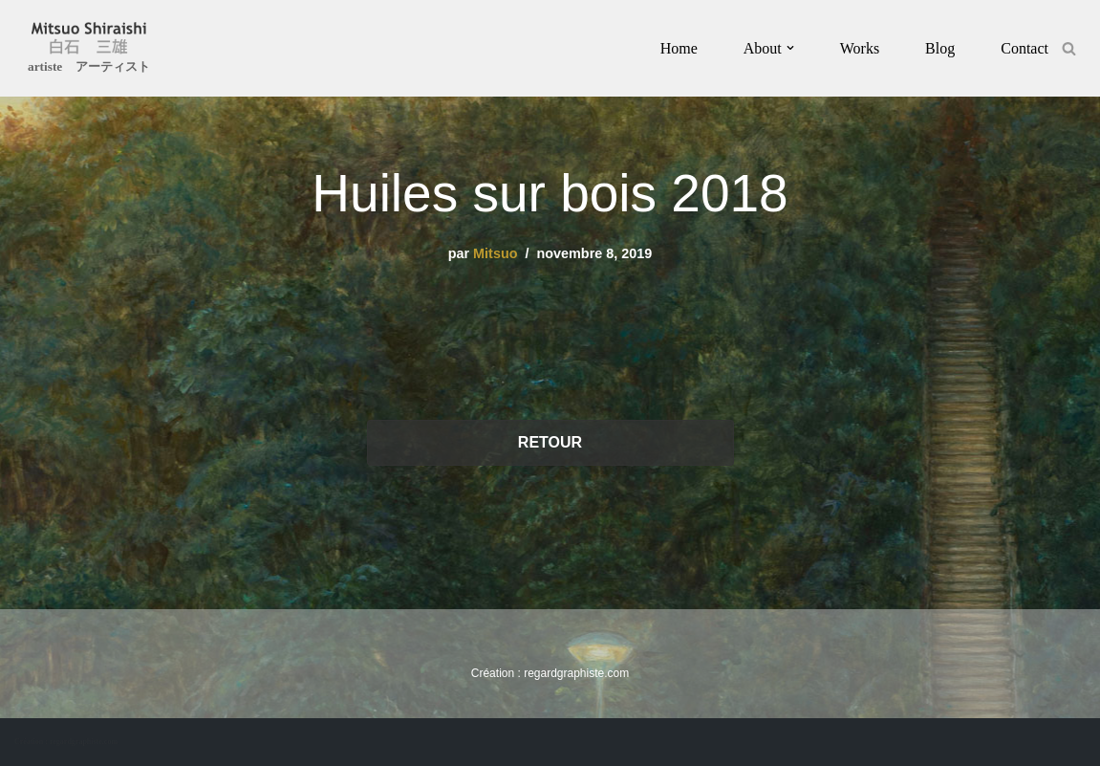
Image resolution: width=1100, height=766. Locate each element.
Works (859, 48)
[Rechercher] (1069, 48)
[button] (790, 48)
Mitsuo (495, 253)
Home (679, 48)
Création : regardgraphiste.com (66, 741)
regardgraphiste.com (576, 673)
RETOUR (550, 442)
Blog (940, 48)
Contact (1024, 48)
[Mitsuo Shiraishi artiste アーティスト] (89, 50)
